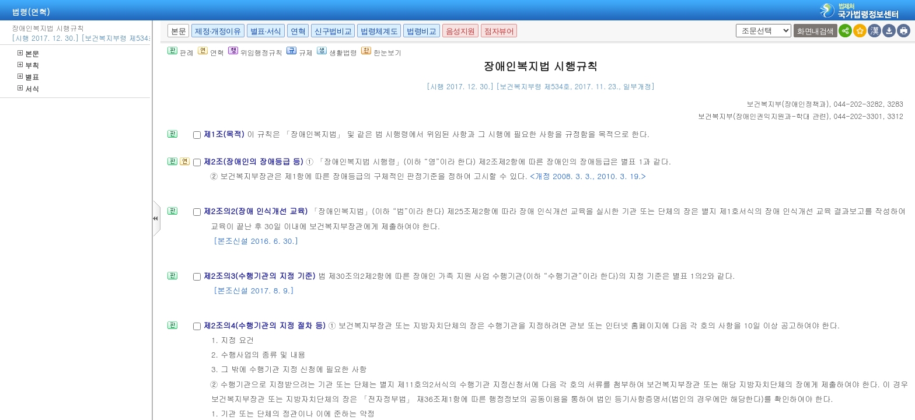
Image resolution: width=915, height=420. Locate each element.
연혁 (298, 31)
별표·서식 (265, 31)
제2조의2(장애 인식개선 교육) (256, 210)
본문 (28, 53)
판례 (180, 52)
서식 (28, 88)
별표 (28, 77)
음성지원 (460, 31)
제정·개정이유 (217, 31)
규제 (300, 52)
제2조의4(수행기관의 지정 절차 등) (265, 325)
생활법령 (337, 52)
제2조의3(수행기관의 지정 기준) (260, 275)
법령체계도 (379, 31)
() (788, 103)
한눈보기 (381, 52)
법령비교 (421, 31)
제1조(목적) (225, 133)
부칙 (28, 65)
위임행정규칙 (255, 52)
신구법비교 (333, 31)
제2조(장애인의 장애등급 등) (254, 161)
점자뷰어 (499, 31)
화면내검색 (815, 31)
